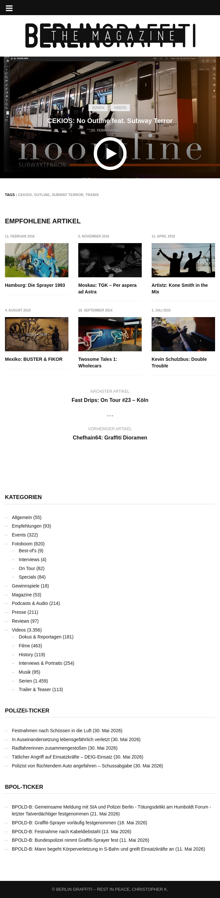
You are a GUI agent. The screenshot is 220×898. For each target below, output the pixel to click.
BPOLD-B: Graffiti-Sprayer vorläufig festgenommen (64, 822)
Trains (92, 195)
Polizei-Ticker (27, 711)
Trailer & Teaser (35, 689)
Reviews (20, 621)
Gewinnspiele (25, 585)
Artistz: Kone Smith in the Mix (180, 288)
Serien (98, 108)
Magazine (22, 594)
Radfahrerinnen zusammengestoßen (49, 748)
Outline (42, 195)
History (26, 654)
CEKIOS (25, 195)
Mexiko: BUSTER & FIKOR (33, 359)
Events (19, 534)
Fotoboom (22, 543)
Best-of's (28, 550)
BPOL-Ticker (24, 787)
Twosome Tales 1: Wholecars (97, 363)
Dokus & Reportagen (40, 636)
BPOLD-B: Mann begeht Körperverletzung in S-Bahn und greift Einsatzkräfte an (93, 849)
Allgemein (22, 517)
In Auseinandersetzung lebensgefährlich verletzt (61, 739)
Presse (19, 612)
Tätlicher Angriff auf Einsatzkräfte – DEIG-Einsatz (62, 757)
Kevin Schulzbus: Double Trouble (179, 363)
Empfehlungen (26, 526)
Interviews (29, 559)
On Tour (27, 568)
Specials (27, 577)
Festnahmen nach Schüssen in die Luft (51, 730)
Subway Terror (68, 195)
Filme (24, 645)
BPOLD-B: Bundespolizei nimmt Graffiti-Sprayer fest (65, 840)
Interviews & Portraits (40, 663)
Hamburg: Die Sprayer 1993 (35, 285)
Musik (25, 672)
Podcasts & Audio (30, 603)
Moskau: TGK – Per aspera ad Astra (107, 288)
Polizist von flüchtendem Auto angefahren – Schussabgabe (72, 765)
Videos (120, 108)
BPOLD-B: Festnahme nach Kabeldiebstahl (56, 831)
